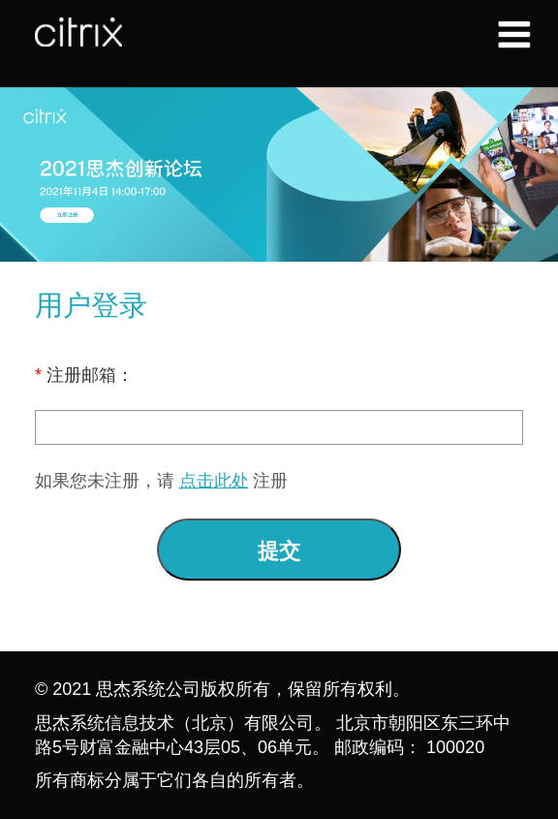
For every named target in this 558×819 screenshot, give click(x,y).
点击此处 (214, 480)
